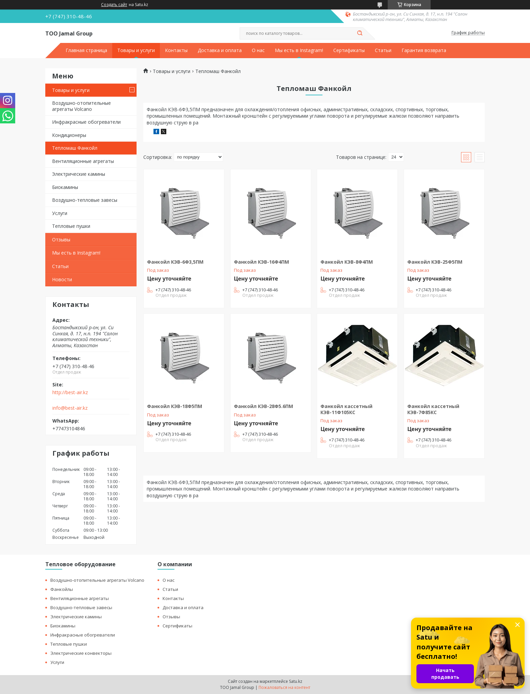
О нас (258, 50)
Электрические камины (78, 174)
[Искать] (359, 33)
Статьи (383, 50)
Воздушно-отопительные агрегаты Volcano (81, 106)
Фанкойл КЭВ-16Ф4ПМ (261, 262)
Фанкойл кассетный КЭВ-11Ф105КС (346, 409)
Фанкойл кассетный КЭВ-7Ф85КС (433, 409)
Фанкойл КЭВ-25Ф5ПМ (434, 262)
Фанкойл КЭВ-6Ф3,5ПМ (175, 262)
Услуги (59, 213)
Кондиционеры (69, 135)
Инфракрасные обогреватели (86, 122)
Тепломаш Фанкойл (74, 148)
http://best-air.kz (70, 392)
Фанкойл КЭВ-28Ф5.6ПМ (263, 406)
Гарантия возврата (424, 50)
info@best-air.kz (70, 408)
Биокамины (65, 187)
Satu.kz (295, 681)
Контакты (176, 50)
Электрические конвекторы (81, 653)
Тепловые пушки (71, 226)
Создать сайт (114, 4)
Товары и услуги (136, 50)
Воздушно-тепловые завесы (84, 200)
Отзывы (61, 239)
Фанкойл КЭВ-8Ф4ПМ (346, 262)
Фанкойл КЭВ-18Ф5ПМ (174, 406)
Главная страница (86, 50)
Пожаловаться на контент (284, 687)
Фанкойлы (61, 589)
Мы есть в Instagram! (299, 50)
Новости (62, 279)
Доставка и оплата (220, 50)
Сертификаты (349, 50)
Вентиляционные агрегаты (83, 161)
